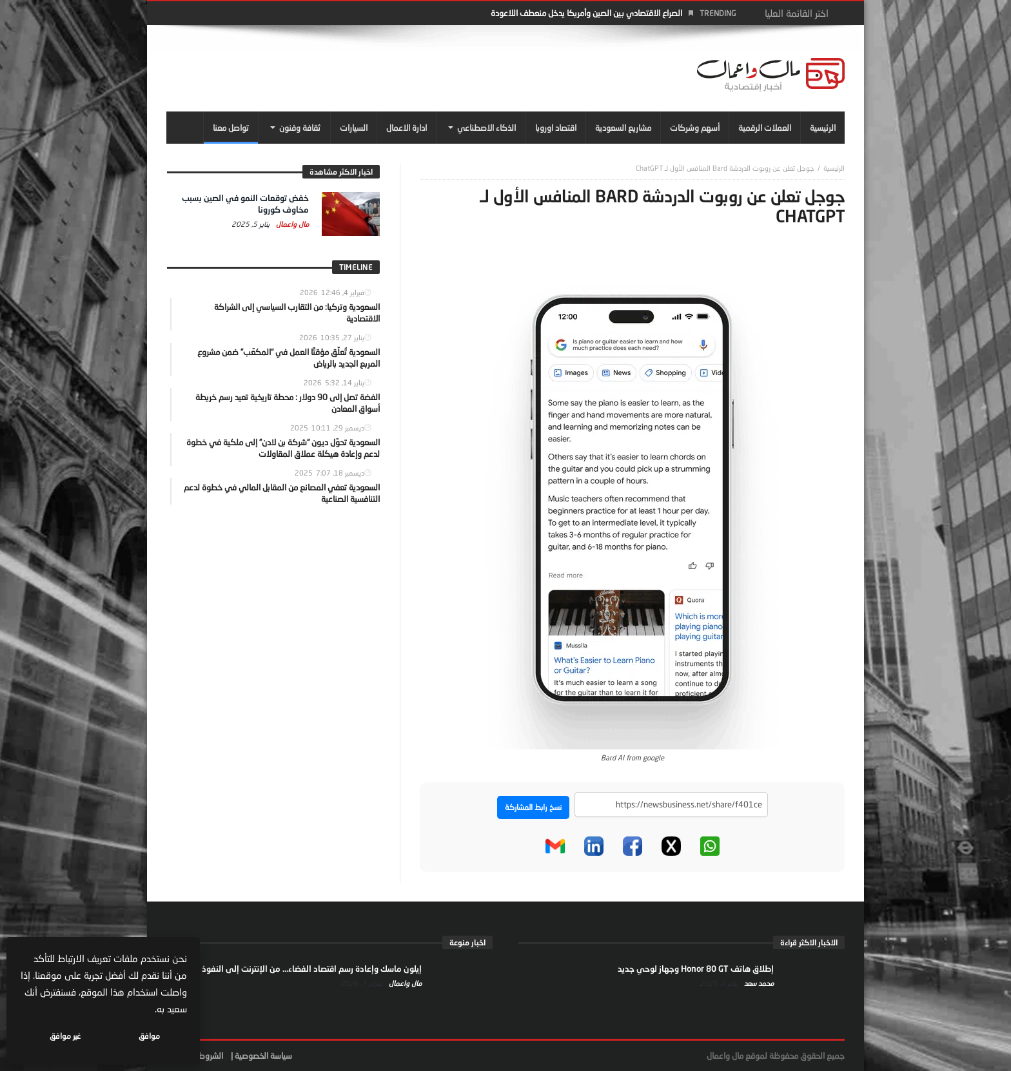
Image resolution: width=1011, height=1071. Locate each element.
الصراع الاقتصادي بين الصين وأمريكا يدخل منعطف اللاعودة (586, 13)
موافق (149, 1036)
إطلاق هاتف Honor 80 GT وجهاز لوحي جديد (696, 968)
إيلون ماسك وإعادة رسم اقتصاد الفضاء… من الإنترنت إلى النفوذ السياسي (295, 968)
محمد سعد (758, 983)
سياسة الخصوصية (263, 1055)
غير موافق (65, 1036)
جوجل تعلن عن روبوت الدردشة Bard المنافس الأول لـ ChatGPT (725, 168)
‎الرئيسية (834, 168)
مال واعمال (291, 224)
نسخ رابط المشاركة (533, 807)
